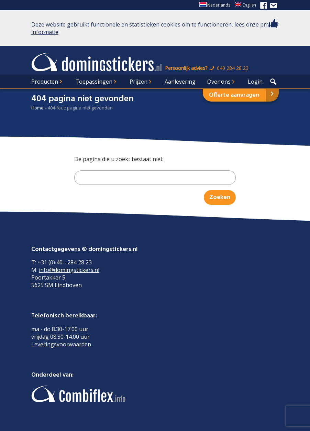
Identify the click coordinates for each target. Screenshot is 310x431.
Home (37, 108)
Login (255, 81)
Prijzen (138, 81)
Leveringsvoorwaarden (61, 344)
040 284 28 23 (228, 68)
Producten (44, 81)
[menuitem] (215, 5)
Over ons (219, 81)
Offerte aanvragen (234, 95)
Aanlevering (180, 81)
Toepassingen (93, 81)
